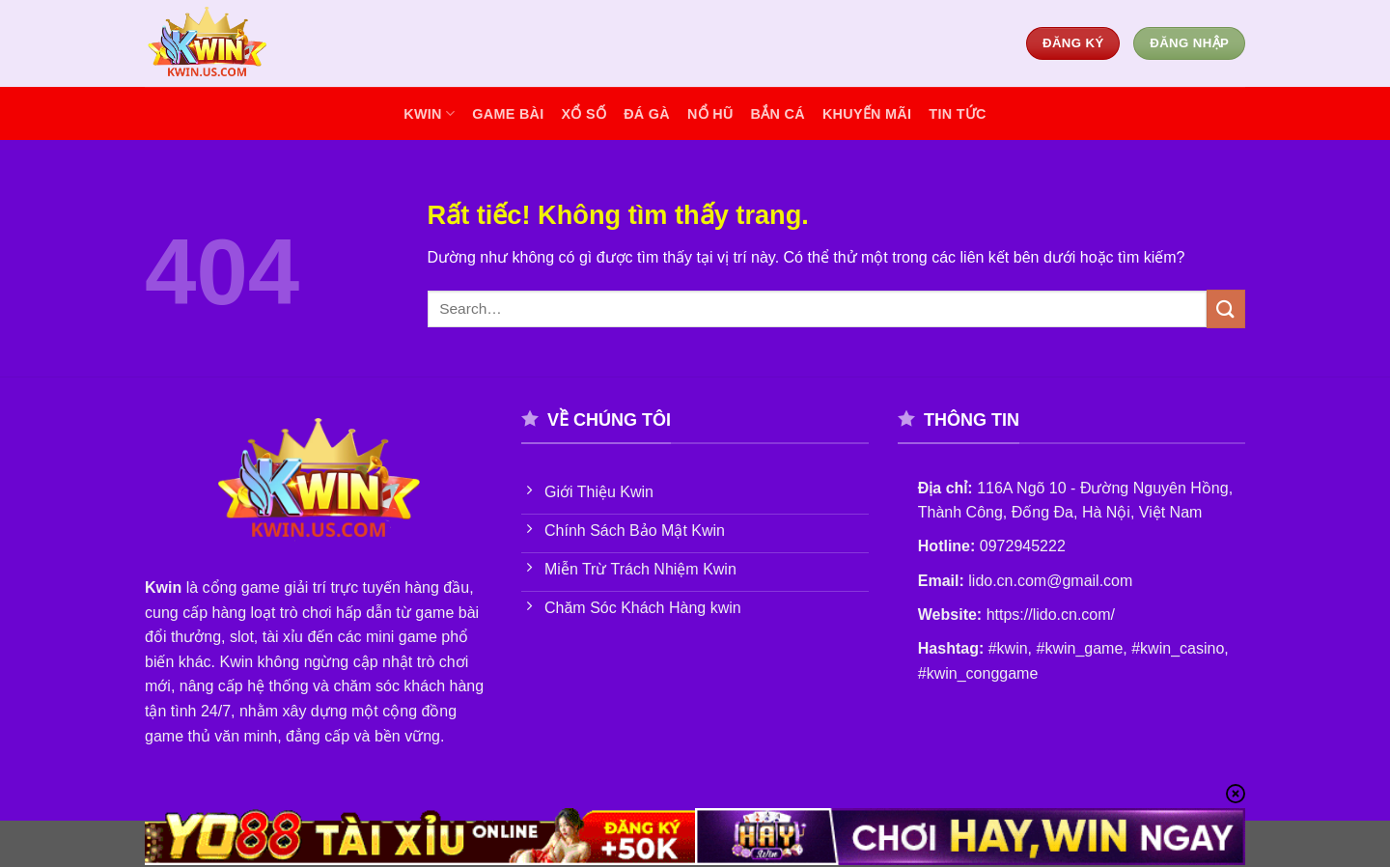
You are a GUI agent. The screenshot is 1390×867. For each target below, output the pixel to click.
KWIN (429, 113)
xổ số (584, 114)
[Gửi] (1226, 308)
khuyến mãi (866, 114)
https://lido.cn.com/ (1051, 614)
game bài (507, 114)
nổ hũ (710, 114)
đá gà (647, 114)
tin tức (957, 114)
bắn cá (778, 114)
